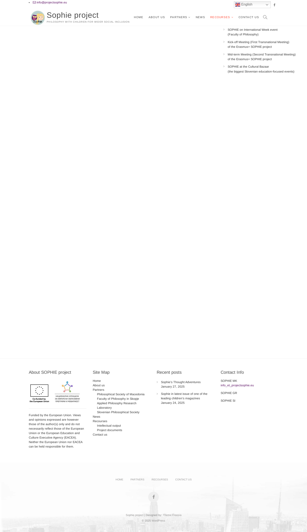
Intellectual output (109, 425)
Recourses (220, 17)
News (200, 17)
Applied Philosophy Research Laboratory (116, 405)
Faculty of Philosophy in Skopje (118, 398)
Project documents (109, 430)
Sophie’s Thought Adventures (181, 382)
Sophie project (73, 15)
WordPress (158, 520)
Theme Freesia (172, 515)
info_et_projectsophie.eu (237, 385)
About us (157, 17)
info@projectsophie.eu (50, 2)
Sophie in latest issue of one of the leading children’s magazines (184, 396)
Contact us (249, 17)
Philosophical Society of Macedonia (121, 394)
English (243, 4)
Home (138, 17)
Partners (178, 17)
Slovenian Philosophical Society (118, 412)
